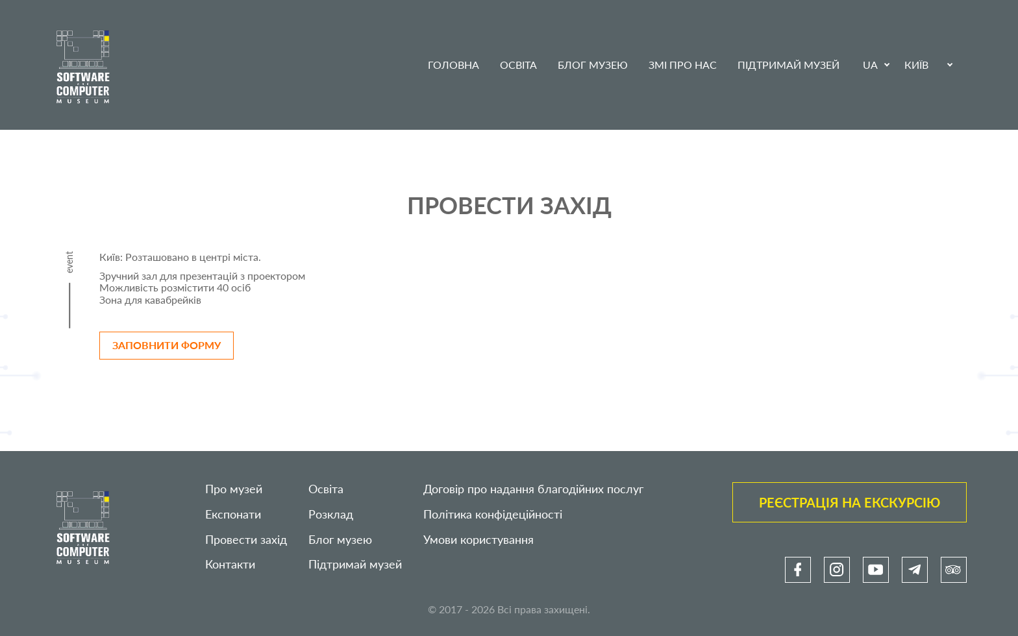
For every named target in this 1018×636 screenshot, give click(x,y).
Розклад (330, 514)
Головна (453, 64)
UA (870, 64)
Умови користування (478, 539)
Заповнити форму (166, 345)
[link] (798, 570)
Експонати (233, 514)
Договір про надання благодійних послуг (533, 489)
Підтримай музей (788, 64)
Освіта (518, 64)
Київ (916, 64)
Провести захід (246, 539)
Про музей (233, 489)
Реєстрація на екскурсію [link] (849, 502)
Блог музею (593, 64)
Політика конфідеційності (492, 514)
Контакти (230, 564)
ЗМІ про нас (683, 64)
